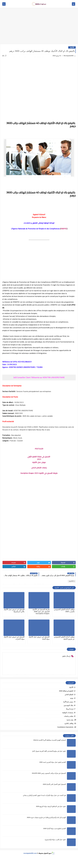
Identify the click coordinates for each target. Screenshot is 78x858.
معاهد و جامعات (68, 716)
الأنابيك (72, 47)
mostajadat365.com (30, 853)
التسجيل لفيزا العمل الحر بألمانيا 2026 (54, 784)
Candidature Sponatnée (65, 727)
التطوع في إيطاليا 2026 (66, 691)
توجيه (71, 698)
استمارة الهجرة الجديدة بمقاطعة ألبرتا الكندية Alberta (49, 740)
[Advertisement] (39, 27)
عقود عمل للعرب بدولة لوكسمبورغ (55, 839)
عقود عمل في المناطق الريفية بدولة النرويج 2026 (51, 806)
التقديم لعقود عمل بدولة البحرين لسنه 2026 (52, 762)
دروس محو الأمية (68, 702)
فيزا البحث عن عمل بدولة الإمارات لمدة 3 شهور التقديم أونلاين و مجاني (44, 795)
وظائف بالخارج (69, 723)
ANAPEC (64, 228)
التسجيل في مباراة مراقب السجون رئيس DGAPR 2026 (49, 773)
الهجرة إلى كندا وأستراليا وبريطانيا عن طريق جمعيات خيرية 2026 (46, 817)
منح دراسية (70, 720)
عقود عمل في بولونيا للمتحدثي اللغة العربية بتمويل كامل (49, 751)
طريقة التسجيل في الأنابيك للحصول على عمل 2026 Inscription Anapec (41, 611)
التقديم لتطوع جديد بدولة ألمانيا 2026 (54, 828)
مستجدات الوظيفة (67, 712)
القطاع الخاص (69, 694)
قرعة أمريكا (69, 709)
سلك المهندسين (68, 705)
